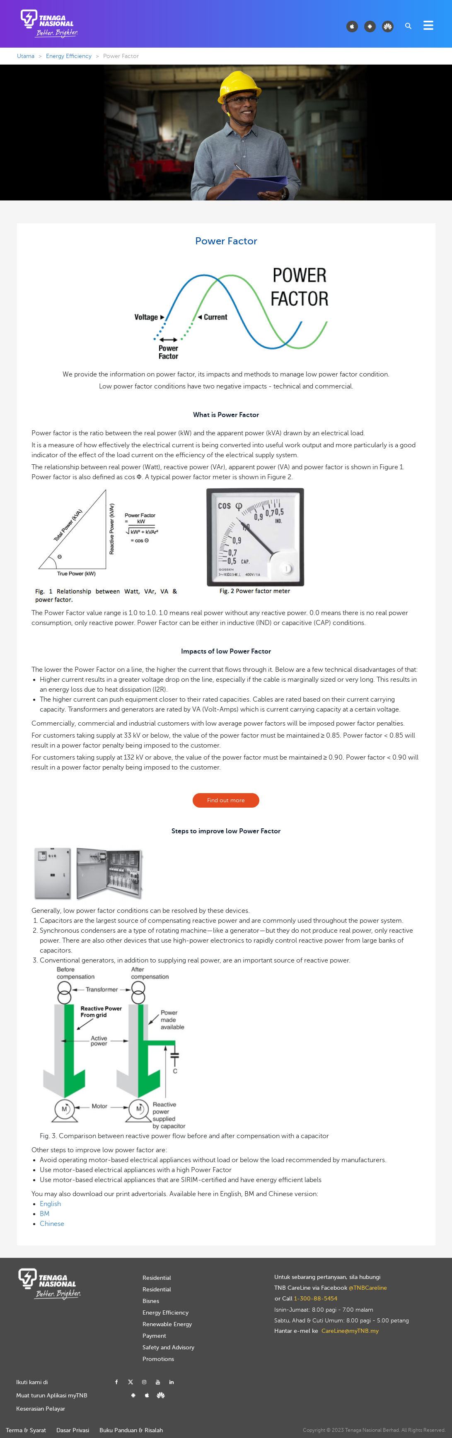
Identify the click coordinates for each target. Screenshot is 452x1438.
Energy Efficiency (69, 56)
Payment (154, 1336)
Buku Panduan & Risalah (131, 1430)
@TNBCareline (368, 1288)
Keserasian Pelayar (40, 1409)
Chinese (52, 1224)
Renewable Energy (167, 1324)
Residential (157, 1278)
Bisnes (151, 1301)
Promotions (158, 1359)
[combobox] (407, 25)
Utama (25, 56)
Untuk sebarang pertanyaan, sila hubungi (327, 1277)
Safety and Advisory (168, 1347)
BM (45, 1214)
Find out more (226, 800)
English (50, 1204)
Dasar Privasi (72, 1430)
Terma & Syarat (26, 1430)
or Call (306, 1299)
